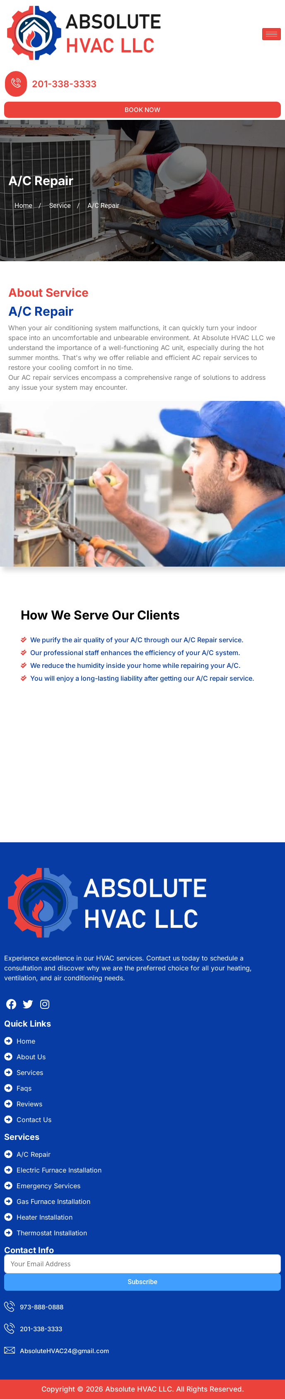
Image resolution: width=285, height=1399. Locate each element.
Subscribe (142, 1282)
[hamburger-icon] (271, 34)
